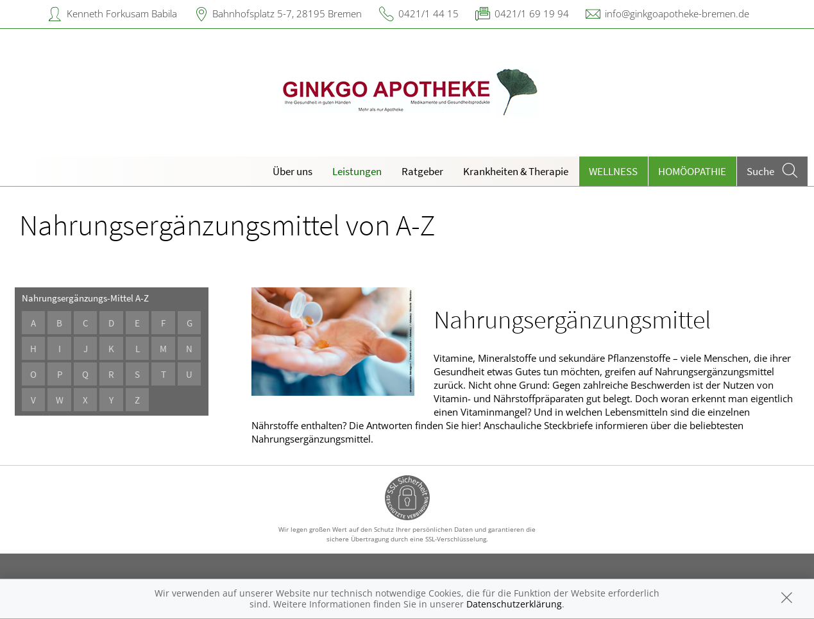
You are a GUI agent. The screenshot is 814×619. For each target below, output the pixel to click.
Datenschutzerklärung (514, 604)
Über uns (292, 171)
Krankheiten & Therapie (515, 171)
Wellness (613, 171)
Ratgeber (422, 171)
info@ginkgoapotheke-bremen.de (677, 13)
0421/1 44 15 (428, 13)
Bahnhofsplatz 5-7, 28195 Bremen (287, 13)
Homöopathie (692, 171)
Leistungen (357, 171)
